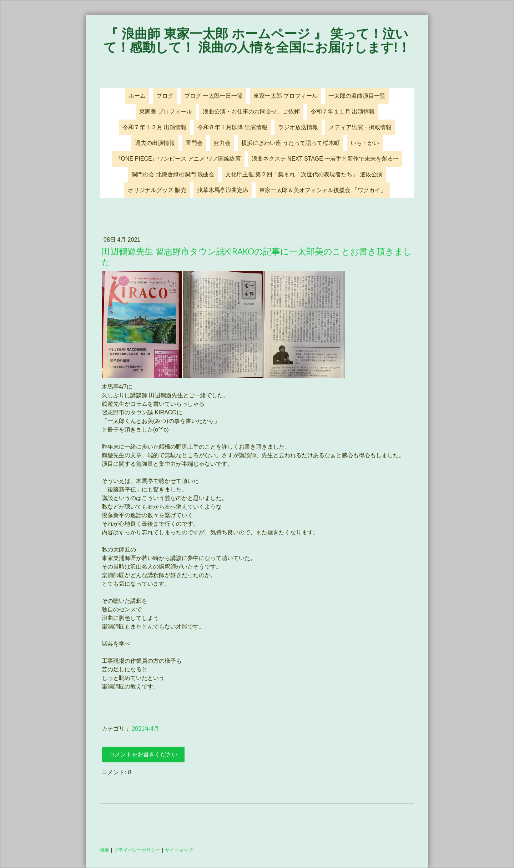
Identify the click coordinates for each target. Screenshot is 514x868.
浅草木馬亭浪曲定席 (222, 190)
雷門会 (194, 143)
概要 (104, 850)
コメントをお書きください (143, 754)
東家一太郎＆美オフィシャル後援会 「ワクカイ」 (322, 190)
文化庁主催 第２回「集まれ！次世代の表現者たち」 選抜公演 (304, 174)
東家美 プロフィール (165, 111)
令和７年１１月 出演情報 (343, 111)
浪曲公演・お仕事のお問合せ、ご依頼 (251, 111)
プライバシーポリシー (137, 850)
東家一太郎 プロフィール (285, 96)
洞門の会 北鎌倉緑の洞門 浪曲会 (173, 174)
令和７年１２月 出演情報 (154, 127)
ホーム (137, 96)
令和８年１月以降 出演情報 (232, 127)
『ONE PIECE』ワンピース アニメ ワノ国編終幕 (178, 159)
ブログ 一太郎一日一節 (213, 96)
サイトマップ (179, 850)
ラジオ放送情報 (298, 127)
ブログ (164, 96)
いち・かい (365, 143)
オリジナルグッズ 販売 (157, 190)
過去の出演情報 (155, 143)
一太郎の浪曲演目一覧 (357, 96)
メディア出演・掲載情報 (360, 127)
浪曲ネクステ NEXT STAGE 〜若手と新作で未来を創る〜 (325, 159)
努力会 (222, 143)
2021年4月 (145, 729)
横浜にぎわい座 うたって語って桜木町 (290, 143)
